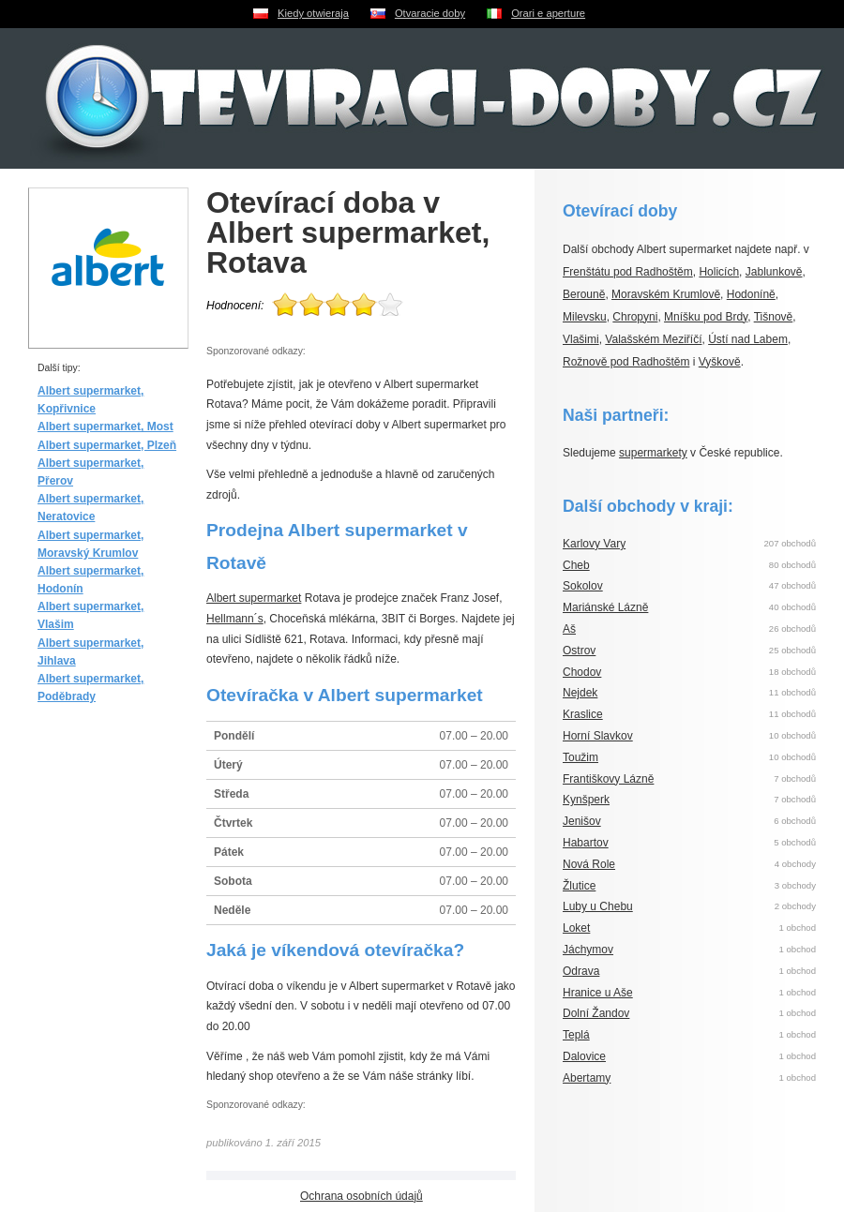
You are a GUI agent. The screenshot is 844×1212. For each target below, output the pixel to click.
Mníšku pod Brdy (705, 316)
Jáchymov (588, 949)
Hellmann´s (235, 618)
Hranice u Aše (598, 992)
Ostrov (579, 650)
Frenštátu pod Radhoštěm (628, 271)
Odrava (581, 971)
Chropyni (634, 316)
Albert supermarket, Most (105, 426)
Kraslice (583, 714)
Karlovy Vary (594, 543)
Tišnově (773, 316)
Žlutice (579, 885)
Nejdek (580, 692)
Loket (576, 928)
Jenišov (582, 821)
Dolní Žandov (596, 1013)
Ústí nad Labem (748, 339)
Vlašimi (581, 339)
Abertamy (586, 1078)
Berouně (584, 294)
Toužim (580, 757)
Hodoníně (751, 294)
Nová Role (589, 864)
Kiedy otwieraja (313, 13)
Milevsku (585, 316)
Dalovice (584, 1056)
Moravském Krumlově (665, 294)
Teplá (576, 1034)
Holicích (719, 271)
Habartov (586, 842)
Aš (569, 629)
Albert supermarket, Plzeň (107, 445)
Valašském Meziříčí (653, 339)
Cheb (576, 565)
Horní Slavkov (598, 735)
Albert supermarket (253, 598)
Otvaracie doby (430, 13)
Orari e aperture (548, 13)
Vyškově (720, 361)
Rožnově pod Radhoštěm (626, 361)
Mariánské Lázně (605, 607)
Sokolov (583, 585)
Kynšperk (586, 799)
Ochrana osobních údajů (361, 1196)
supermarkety (653, 452)
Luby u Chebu (598, 906)
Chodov (582, 672)
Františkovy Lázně (608, 779)
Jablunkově (774, 271)
